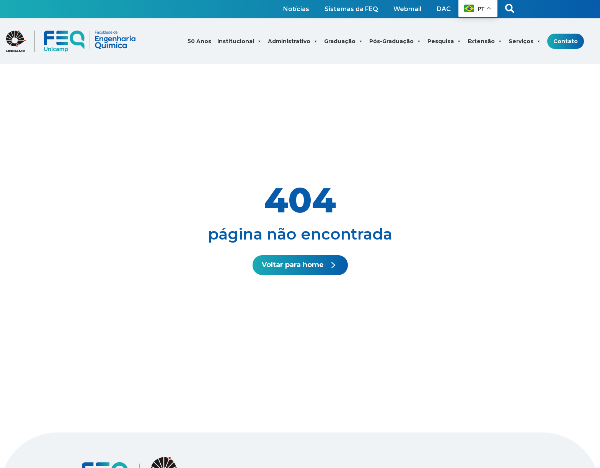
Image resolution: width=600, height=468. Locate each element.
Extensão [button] (485, 41)
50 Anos (199, 41)
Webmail (407, 9)
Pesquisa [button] (444, 41)
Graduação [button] (343, 41)
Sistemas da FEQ (351, 9)
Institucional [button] (239, 41)
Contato (565, 41)
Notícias (296, 9)
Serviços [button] (525, 41)
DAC (444, 9)
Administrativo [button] (293, 41)
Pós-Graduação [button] (395, 41)
